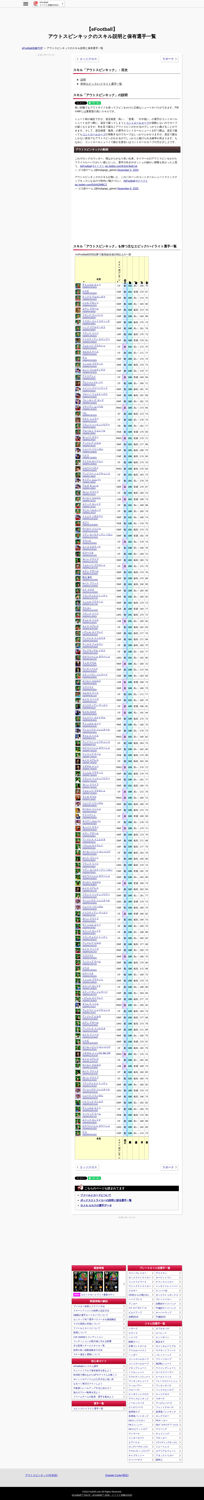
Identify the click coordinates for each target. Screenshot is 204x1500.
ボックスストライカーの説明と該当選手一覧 (106, 1200)
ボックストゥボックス (167, 1295)
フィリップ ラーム (91, 755)
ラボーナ (168, 59)
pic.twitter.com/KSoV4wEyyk (121, 166)
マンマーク (134, 1433)
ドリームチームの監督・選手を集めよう (93, 1396)
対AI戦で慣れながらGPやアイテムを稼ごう (95, 1375)
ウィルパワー (135, 1385)
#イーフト (98, 166)
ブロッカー (161, 1438)
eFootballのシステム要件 (85, 1366)
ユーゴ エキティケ (91, 547)
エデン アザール (90, 309)
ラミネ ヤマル (89, 663)
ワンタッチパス (163, 1385)
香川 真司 (90, 578)
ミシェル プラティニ (92, 364)
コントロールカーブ (137, 123)
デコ (89, 358)
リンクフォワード (138, 1282)
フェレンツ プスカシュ (93, 346)
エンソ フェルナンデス (93, 370)
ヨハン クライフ (90, 492)
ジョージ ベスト (90, 468)
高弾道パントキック (139, 1416)
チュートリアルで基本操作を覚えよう (92, 1370)
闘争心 (159, 1459)
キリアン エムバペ (91, 480)
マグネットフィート (166, 1350)
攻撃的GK (134, 1317)
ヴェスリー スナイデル (93, 718)
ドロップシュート (138, 1368)
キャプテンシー (136, 1455)
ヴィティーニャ (90, 669)
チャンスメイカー (165, 1282)
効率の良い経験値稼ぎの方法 (87, 1350)
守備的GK (161, 1317)
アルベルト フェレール (93, 431)
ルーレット (161, 1333)
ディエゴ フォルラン (92, 645)
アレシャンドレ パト (92, 383)
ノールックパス (136, 1403)
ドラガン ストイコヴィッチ (96, 322)
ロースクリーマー (165, 1372)
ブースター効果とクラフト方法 (89, 1306)
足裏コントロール (138, 1346)
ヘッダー (133, 1355)
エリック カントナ (91, 505)
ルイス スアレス (90, 627)
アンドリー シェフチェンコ (96, 474)
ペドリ (89, 456)
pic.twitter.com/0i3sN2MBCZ (91, 184)
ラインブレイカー (138, 1273)
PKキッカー (162, 1420)
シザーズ (133, 1328)
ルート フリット (90, 584)
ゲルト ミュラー (90, 419)
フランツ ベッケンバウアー (96, 425)
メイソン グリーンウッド (95, 389)
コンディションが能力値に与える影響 (92, 1341)
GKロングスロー (137, 1420)
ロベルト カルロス (91, 499)
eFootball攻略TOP (32, 48)
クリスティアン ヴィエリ (95, 706)
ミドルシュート (136, 1372)
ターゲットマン (163, 1277)
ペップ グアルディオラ (93, 328)
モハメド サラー (90, 438)
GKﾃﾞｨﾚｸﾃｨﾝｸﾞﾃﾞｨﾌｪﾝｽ (167, 1424)
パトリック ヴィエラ (92, 1102)
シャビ (89, 291)
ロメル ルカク (89, 712)
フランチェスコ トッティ (95, 596)
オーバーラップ (163, 1312)
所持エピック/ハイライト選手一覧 (101, 83)
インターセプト (136, 1438)
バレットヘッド (163, 1355)
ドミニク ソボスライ (92, 517)
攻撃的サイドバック (166, 1303)
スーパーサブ (135, 1459)
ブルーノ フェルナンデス (95, 395)
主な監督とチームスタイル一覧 (89, 1345)
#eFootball (86, 166)
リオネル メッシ (90, 767)
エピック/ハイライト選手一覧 (88, 1408)
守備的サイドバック (166, 1308)
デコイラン (161, 1273)
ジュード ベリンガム (92, 450)
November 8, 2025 (128, 188)
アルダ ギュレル (90, 486)
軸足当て (160, 1341)
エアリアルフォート (166, 1451)
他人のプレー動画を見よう (86, 1392)
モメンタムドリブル (166, 1346)
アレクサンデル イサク (93, 651)
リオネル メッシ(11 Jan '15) (96, 1054)
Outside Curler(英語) (117, 1475)
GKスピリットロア (138, 1429)
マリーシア (161, 1429)
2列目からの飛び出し (139, 1295)
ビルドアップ (135, 1312)
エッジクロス (88, 59)
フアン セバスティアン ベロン (97, 535)
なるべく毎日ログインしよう (87, 1383)
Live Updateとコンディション (88, 1337)
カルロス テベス (90, 352)
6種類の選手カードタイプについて (90, 1315)
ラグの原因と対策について (86, 1323)
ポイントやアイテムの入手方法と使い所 (93, 1379)
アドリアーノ (89, 377)
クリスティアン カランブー (96, 340)
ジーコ (89, 968)
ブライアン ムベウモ (92, 407)
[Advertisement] (102, 15)
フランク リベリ (90, 334)
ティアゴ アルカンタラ (93, 297)
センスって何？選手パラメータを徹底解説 (94, 1319)
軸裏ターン (134, 1341)
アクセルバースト (138, 1350)
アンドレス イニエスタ (93, 639)
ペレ (89, 413)
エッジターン (162, 1337)
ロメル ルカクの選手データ (96, 1205)
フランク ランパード (92, 316)
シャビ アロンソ (90, 303)
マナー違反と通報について (86, 1354)
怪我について (80, 1332)
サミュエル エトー (91, 285)
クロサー (133, 1290)
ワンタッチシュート (139, 1381)
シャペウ (133, 1337)
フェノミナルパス (165, 1407)
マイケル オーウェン (92, 462)
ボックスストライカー (140, 1277)
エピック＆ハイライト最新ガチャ (95, 1283)
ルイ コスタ (90, 590)
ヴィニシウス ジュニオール (96, 730)
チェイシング (162, 1433)
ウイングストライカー (140, 1286)
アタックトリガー (165, 1455)
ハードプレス (135, 1299)
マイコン (90, 608)
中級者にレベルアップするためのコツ (92, 1388)
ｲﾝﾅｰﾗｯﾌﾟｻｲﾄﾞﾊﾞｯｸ (138, 1308)
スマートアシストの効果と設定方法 (91, 1310)
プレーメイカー (163, 1299)
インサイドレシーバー (167, 1286)
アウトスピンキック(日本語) (41, 1475)
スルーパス (134, 1390)
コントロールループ (139, 1363)
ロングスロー (162, 1416)
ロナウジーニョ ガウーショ (96, 657)
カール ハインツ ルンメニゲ (96, 852)
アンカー (133, 1303)
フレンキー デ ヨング (93, 401)
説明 (83, 79)
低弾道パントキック (166, 1411)
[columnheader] (98, 270)
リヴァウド (89, 688)
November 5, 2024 (128, 170)
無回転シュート (163, 1363)
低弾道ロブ (134, 1411)
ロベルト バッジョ (91, 529)
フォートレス (162, 1446)
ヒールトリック (163, 1376)
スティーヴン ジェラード (95, 675)
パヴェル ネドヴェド (92, 633)
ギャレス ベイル (90, 621)
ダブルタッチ (162, 1328)
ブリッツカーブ (163, 1359)
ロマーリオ (89, 553)
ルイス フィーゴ (90, 700)
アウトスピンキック (139, 1398)
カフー (90, 523)
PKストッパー (136, 1424)
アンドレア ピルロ (91, 444)
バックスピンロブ (165, 1390)
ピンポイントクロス (139, 1394)
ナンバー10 (161, 1290)
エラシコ (133, 1333)
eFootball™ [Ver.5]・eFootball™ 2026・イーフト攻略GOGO (102, 1495)
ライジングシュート (166, 1368)
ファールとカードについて (95, 1195)
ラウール (89, 541)
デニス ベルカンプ (91, 511)
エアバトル (134, 1442)
